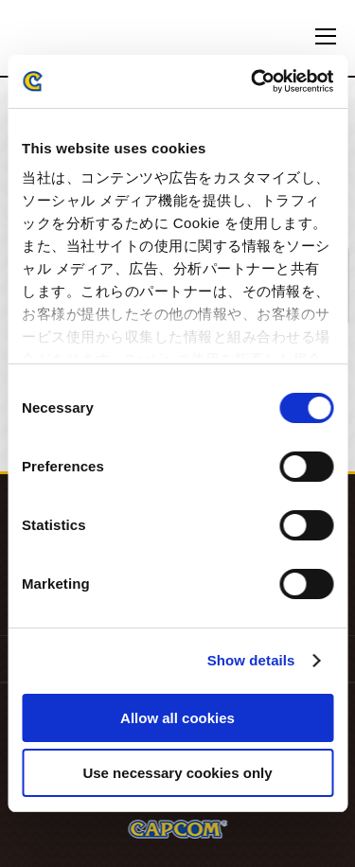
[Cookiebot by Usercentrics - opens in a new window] (252, 81)
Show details (251, 660)
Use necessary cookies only (177, 773)
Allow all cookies (177, 718)
